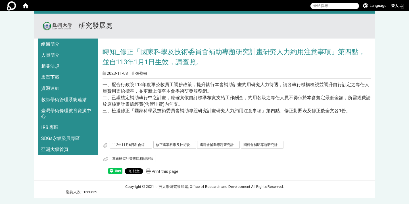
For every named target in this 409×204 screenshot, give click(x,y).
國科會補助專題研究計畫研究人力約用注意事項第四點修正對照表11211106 (220, 145)
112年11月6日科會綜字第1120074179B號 (132, 145)
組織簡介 (50, 44)
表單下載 (50, 77)
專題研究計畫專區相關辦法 (132, 159)
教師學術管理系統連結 (64, 99)
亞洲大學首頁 (54, 149)
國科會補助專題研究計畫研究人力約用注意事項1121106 (263, 145)
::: (368, 20)
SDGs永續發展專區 (60, 138)
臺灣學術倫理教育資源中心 (66, 113)
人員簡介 (50, 55)
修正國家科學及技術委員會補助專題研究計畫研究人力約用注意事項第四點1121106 (176, 145)
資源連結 (50, 88)
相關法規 (50, 66)
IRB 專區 (50, 127)
